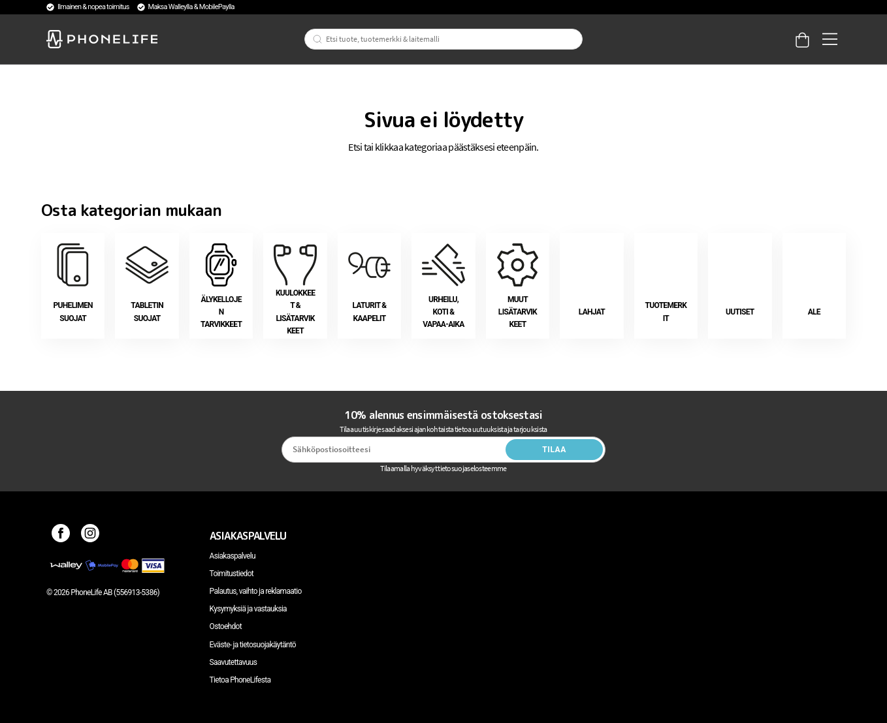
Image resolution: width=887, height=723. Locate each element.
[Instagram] (90, 535)
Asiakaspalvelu (232, 556)
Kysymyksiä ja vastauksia (248, 608)
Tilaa (554, 449)
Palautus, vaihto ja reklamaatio (256, 591)
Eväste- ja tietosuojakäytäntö (253, 644)
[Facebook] (61, 535)
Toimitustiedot (231, 573)
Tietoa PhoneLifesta (240, 680)
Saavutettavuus (233, 662)
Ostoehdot (226, 626)
